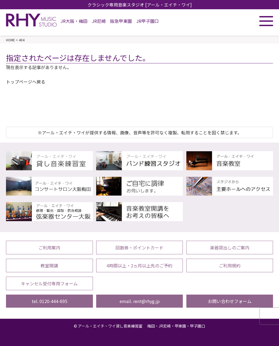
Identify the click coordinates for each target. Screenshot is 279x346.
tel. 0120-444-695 (49, 301)
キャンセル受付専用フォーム (49, 283)
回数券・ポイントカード (139, 247)
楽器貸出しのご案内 (229, 247)
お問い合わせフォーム (229, 301)
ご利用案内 (49, 247)
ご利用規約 (230, 265)
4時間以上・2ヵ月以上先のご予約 (139, 265)
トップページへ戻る (25, 81)
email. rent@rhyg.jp (140, 301)
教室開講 (49, 265)
